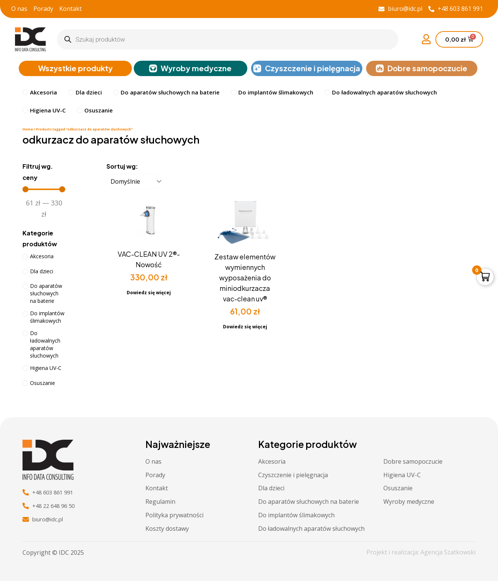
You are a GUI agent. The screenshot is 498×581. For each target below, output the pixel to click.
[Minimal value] (43, 190)
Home (27, 129)
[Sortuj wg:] (134, 182)
